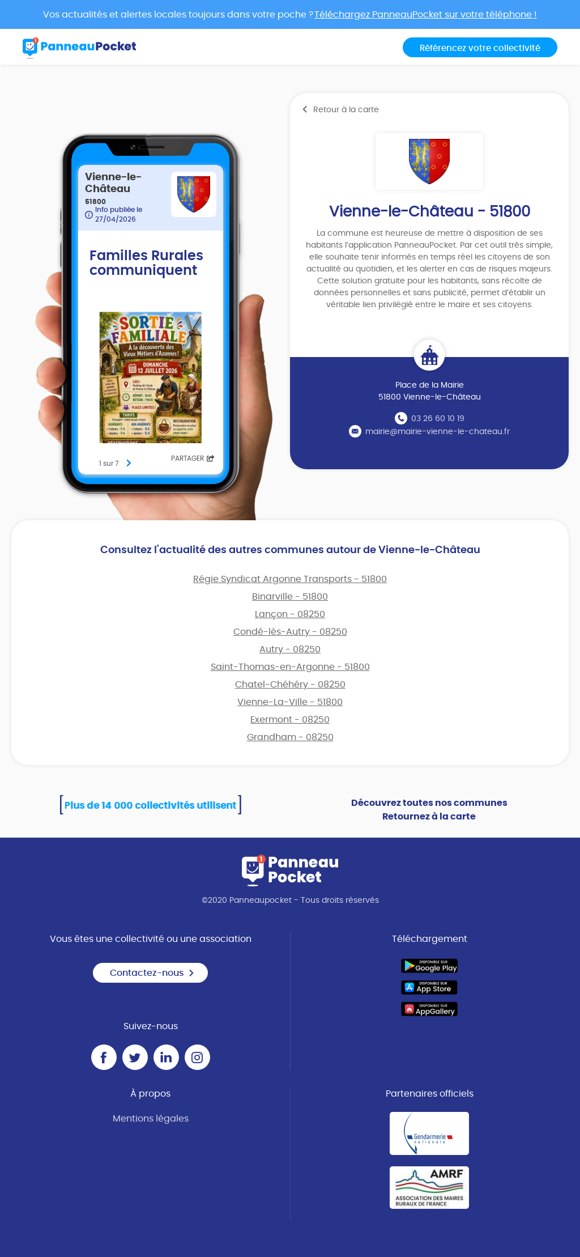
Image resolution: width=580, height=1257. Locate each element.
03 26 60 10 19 (437, 419)
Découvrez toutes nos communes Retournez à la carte (429, 810)
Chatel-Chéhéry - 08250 (290, 684)
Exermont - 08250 (290, 719)
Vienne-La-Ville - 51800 (290, 702)
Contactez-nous (152, 973)
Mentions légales (151, 1118)
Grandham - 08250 (290, 737)
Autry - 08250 (290, 649)
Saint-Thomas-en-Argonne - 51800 (290, 667)
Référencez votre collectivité (480, 48)
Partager (193, 458)
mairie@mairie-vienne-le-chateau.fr (437, 432)
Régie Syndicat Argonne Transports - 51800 (290, 579)
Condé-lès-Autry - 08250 (290, 631)
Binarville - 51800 (290, 596)
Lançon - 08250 (290, 614)
